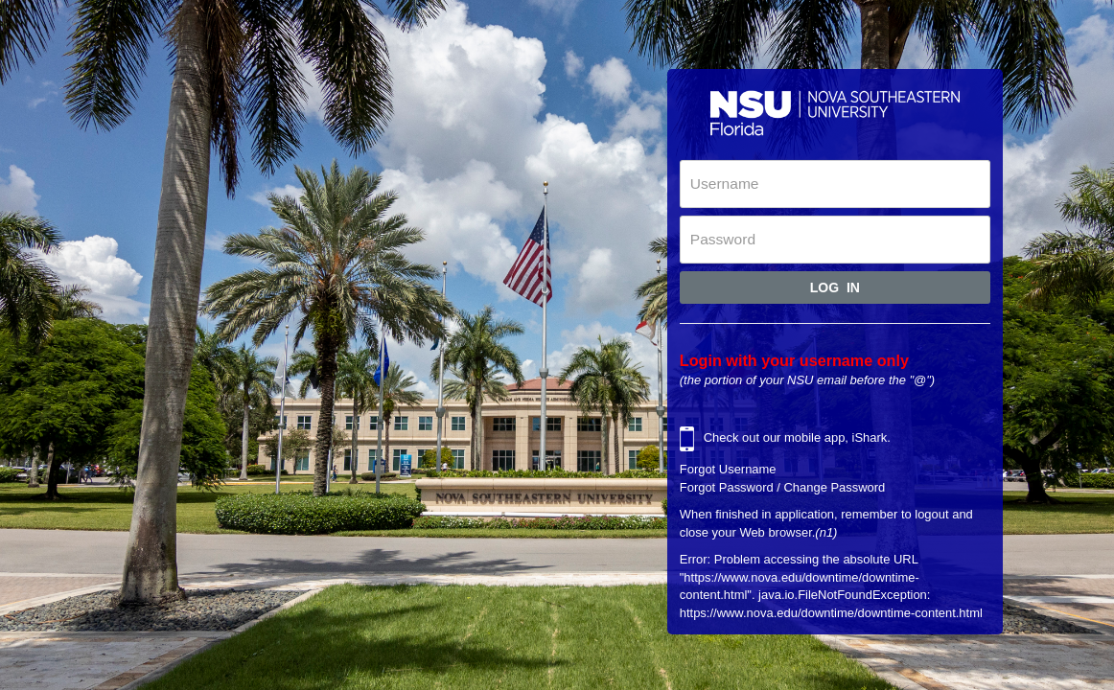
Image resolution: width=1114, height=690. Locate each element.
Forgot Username (728, 469)
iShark (870, 438)
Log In (835, 287)
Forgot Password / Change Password (783, 487)
